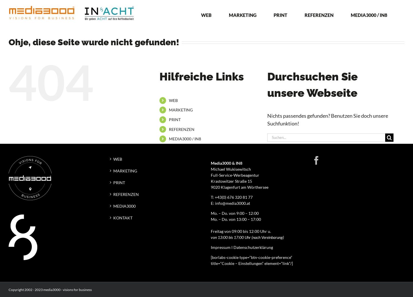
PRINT (175, 119)
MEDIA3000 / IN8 (185, 138)
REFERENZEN (181, 129)
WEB (173, 100)
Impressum (221, 247)
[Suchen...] (326, 137)
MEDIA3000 (124, 206)
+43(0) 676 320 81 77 (234, 197)
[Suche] (389, 137)
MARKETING (181, 109)
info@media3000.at (232, 203)
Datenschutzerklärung (253, 247)
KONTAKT (123, 217)
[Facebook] (316, 160)
